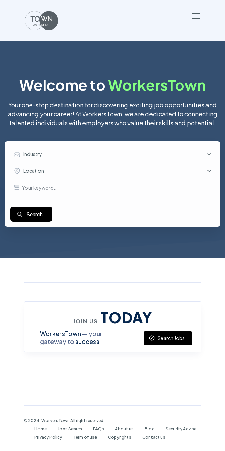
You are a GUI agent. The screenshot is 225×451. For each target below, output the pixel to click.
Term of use (85, 437)
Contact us (153, 437)
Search (35, 214)
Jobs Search (70, 428)
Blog (150, 428)
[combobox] (114, 154)
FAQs (98, 428)
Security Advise (181, 428)
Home (40, 428)
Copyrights (119, 437)
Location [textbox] (33, 170)
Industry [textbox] (32, 154)
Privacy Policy (48, 437)
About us (124, 428)
